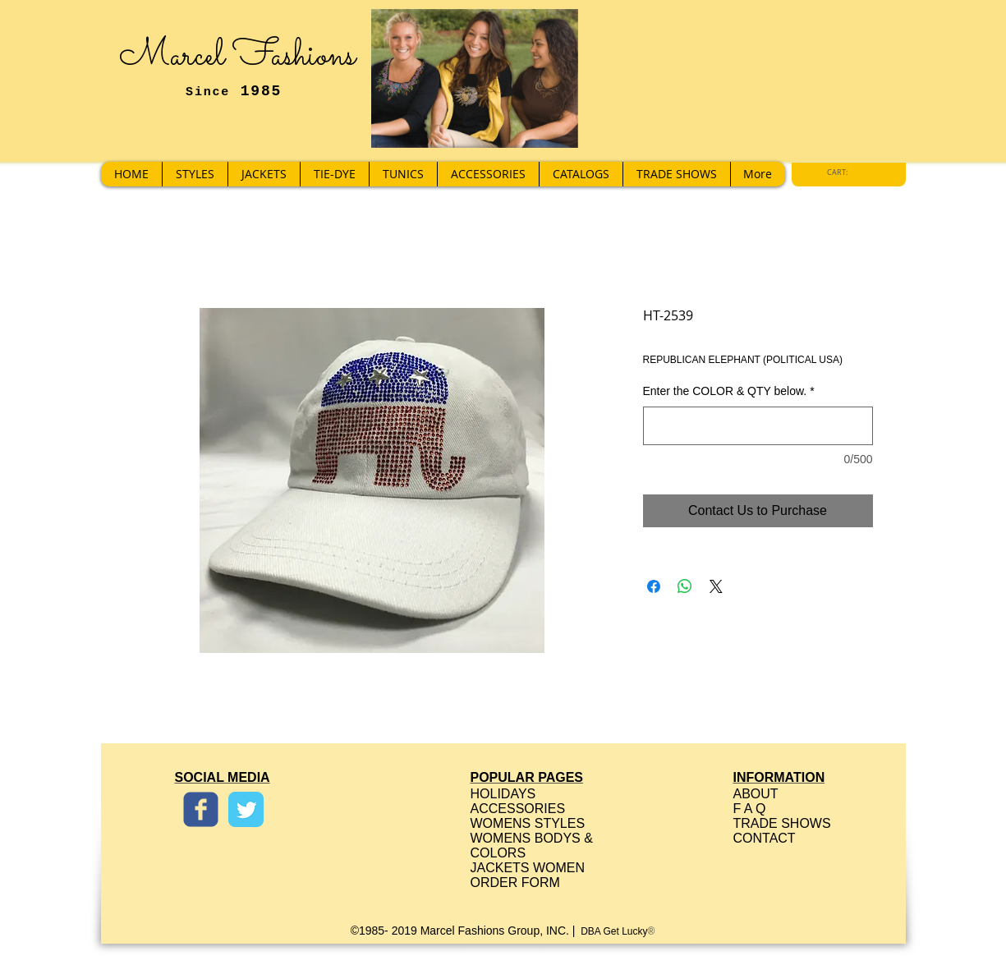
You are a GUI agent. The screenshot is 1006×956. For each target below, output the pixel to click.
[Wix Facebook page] (200, 809)
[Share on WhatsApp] (685, 586)
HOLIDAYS (503, 794)
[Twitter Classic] (246, 809)
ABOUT (756, 794)
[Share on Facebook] (654, 586)
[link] (842, 172)
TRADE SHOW (777, 823)
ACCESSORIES (518, 809)
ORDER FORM (515, 882)
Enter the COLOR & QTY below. (729, 391)
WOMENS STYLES (528, 823)
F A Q (749, 809)
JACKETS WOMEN (528, 868)
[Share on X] (716, 586)
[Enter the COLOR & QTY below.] (758, 426)
